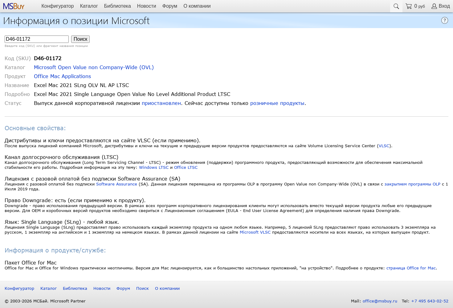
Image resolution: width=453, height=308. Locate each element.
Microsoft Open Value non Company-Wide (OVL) (94, 67)
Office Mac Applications (62, 76)
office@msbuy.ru (380, 300)
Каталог (89, 6)
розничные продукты (277, 103)
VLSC (384, 145)
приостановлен (161, 103)
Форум (170, 6)
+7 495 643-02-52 (429, 300)
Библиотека (117, 6)
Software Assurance (116, 183)
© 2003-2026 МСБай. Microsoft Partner (45, 300)
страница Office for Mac (411, 267)
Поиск (142, 288)
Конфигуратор (57, 6)
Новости (146, 6)
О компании (196, 6)
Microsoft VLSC (255, 232)
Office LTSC (186, 167)
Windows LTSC (154, 167)
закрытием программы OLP (412, 183)
